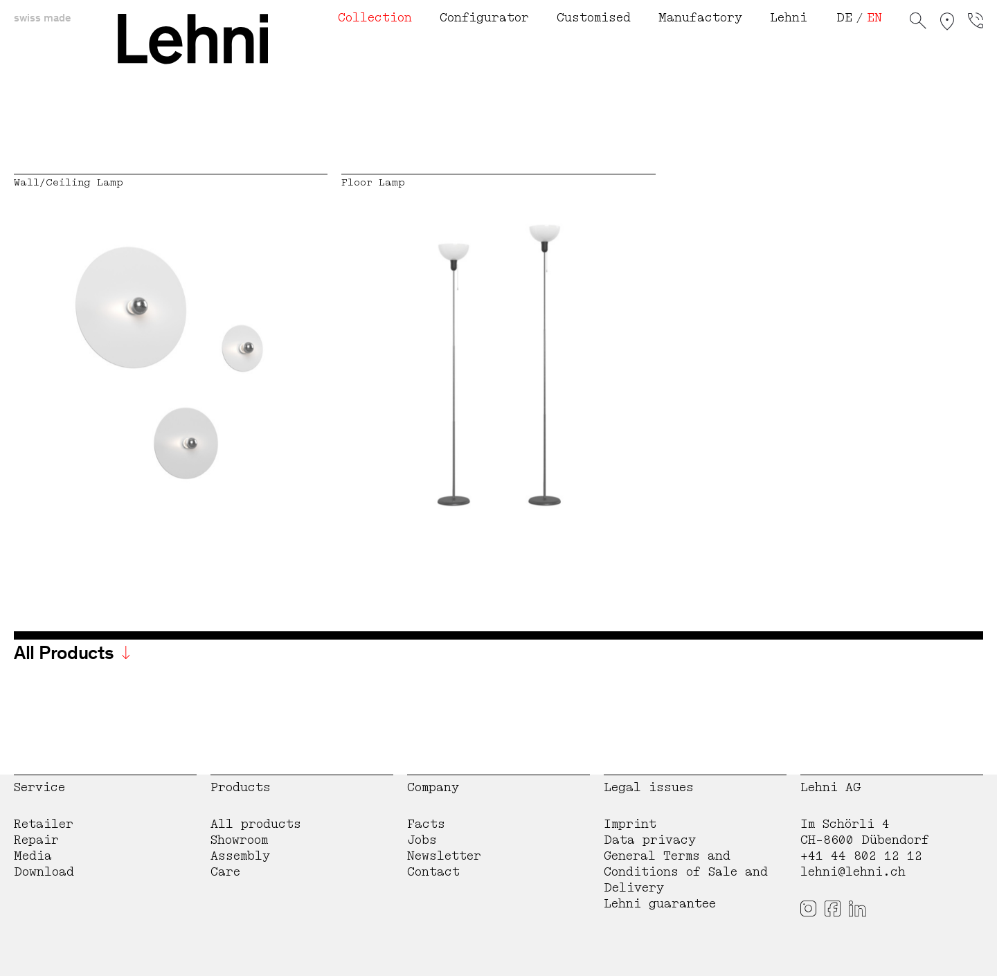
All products (255, 824)
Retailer (43, 824)
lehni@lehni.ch (853, 872)
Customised (594, 17)
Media (33, 856)
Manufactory (700, 17)
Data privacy (650, 840)
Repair (36, 840)
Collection (375, 17)
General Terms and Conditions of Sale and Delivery (686, 872)
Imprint (630, 824)
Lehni (788, 17)
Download (44, 872)
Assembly (240, 856)
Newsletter (444, 856)
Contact (433, 872)
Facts (426, 824)
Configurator (484, 17)
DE (844, 17)
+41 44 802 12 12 (861, 856)
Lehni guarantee (660, 903)
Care (225, 872)
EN (874, 17)
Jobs (422, 840)
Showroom (239, 840)
